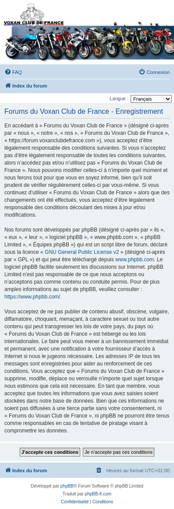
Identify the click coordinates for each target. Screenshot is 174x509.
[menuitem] (13, 72)
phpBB (67, 486)
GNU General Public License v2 (82, 252)
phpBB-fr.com (98, 493)
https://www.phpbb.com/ (32, 297)
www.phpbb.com (134, 259)
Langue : (119, 98)
